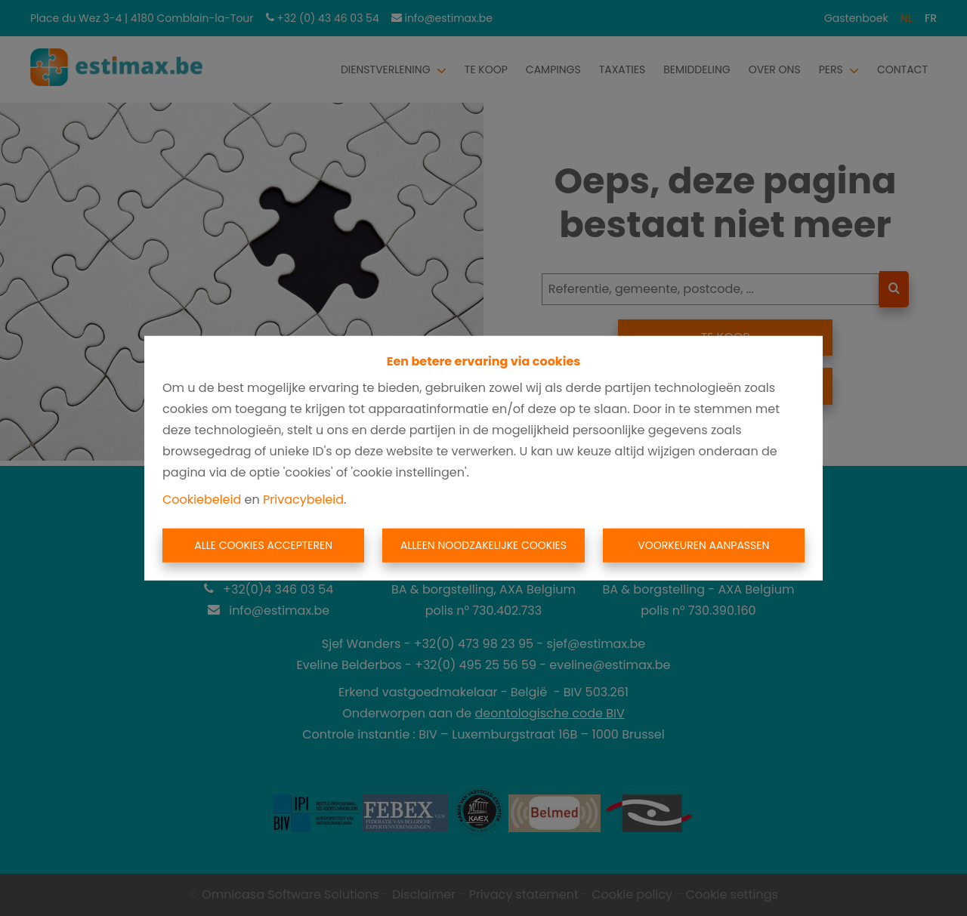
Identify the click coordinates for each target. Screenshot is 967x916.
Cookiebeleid (201, 498)
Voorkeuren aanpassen (703, 545)
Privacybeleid (303, 498)
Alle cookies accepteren (263, 545)
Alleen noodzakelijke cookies (483, 545)
